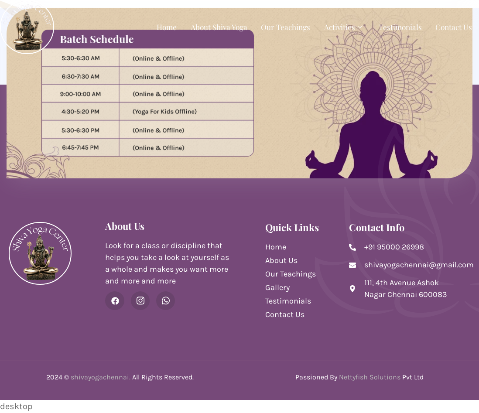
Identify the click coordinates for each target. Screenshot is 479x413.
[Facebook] (114, 301)
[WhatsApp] (166, 301)
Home (157, 26)
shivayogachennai (100, 377)
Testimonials (398, 26)
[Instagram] (140, 301)
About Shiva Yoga (211, 26)
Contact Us (453, 26)
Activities (341, 26)
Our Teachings (280, 26)
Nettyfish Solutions (369, 377)
